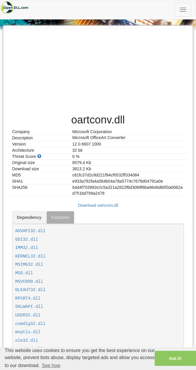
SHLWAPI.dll (29, 306)
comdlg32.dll (30, 323)
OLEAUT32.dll (30, 290)
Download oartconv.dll (98, 205)
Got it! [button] (175, 358)
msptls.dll (28, 332)
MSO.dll (24, 273)
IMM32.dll (26, 247)
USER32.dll (28, 315)
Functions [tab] (60, 217)
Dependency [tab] (29, 217)
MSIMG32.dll (29, 264)
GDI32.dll (26, 239)
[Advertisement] (98, 67)
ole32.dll (26, 340)
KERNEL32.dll (30, 256)
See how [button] (51, 365)
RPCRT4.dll (28, 298)
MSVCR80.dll (29, 281)
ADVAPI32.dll (30, 231)
